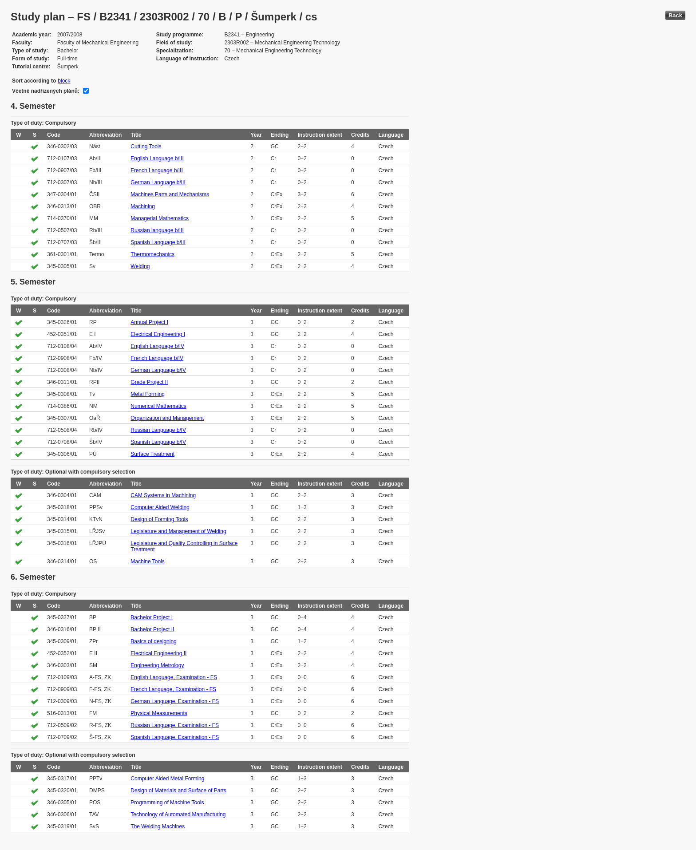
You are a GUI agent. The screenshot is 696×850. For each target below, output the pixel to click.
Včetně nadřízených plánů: (45, 91)
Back (675, 15)
